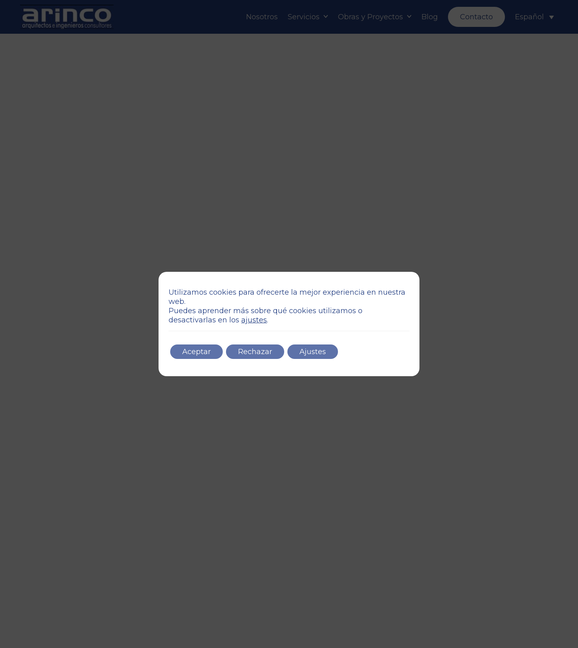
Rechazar (255, 351)
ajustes (254, 320)
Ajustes (312, 351)
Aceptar (196, 351)
